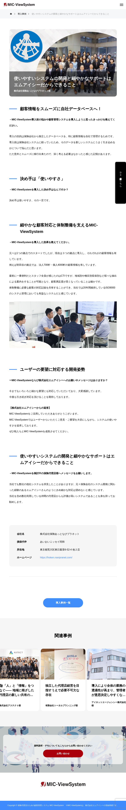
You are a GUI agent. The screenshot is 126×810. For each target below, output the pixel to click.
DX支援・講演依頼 (121, 176)
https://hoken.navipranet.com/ (56, 557)
